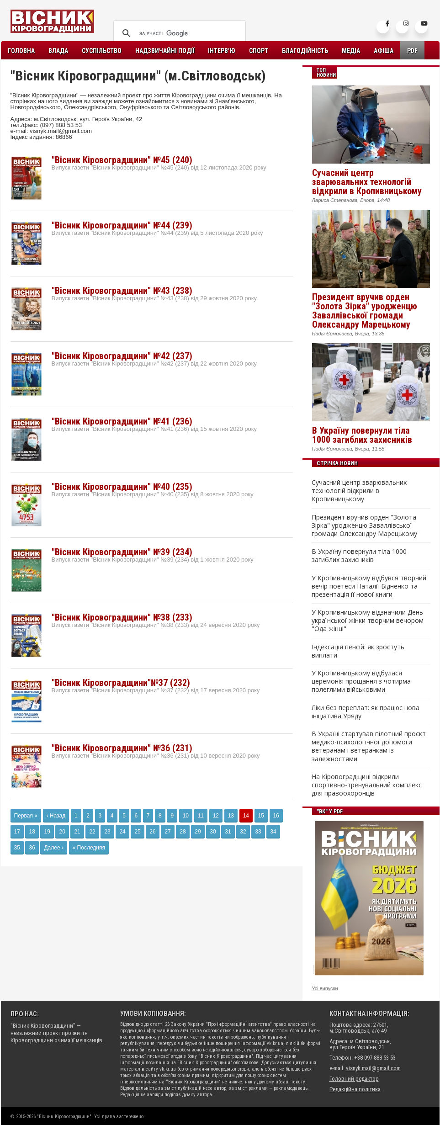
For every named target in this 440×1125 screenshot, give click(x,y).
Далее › (53, 847)
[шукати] (178, 33)
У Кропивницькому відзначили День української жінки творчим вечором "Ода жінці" (368, 620)
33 (258, 831)
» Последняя (89, 847)
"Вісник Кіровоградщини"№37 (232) (121, 682)
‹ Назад (56, 815)
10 (186, 815)
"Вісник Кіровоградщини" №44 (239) (122, 225)
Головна (21, 50)
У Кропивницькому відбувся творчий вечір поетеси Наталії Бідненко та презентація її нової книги (369, 586)
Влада (58, 50)
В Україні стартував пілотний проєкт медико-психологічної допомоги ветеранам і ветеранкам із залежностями (369, 746)
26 (152, 831)
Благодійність (305, 50)
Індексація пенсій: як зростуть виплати (358, 651)
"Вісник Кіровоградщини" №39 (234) (122, 552)
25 (137, 831)
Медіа (351, 50)
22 (92, 831)
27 (167, 831)
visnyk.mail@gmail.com (373, 1068)
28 (183, 831)
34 (273, 831)
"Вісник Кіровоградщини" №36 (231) (122, 748)
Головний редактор (354, 1078)
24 (122, 831)
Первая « (25, 815)
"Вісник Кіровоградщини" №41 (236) (122, 421)
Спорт (258, 50)
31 (228, 831)
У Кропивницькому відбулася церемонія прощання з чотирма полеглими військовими (361, 681)
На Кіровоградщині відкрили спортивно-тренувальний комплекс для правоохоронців (367, 785)
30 (213, 831)
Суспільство (102, 50)
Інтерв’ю (221, 50)
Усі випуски (325, 988)
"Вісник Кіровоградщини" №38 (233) (122, 617)
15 (261, 815)
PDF (412, 50)
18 (32, 831)
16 (276, 815)
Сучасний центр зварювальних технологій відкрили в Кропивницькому (367, 181)
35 (17, 847)
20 (62, 831)
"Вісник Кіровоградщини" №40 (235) (122, 486)
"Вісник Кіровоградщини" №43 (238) (122, 290)
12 (216, 815)
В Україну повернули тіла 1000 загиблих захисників (362, 435)
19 (47, 831)
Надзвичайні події (164, 50)
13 (231, 815)
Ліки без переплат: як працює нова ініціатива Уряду (365, 712)
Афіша (383, 50)
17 (17, 831)
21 (77, 831)
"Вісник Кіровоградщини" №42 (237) (122, 355)
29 (198, 831)
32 (243, 831)
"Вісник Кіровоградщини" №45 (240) (122, 159)
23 (107, 831)
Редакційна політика (355, 1089)
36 (32, 847)
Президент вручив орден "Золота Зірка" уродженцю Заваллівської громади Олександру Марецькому (364, 311)
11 (201, 815)
